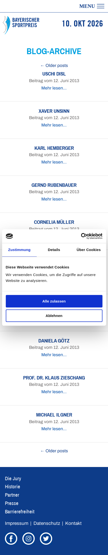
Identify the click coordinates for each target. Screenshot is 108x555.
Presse (11, 503)
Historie (12, 486)
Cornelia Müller (54, 222)
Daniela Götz (54, 340)
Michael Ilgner (54, 414)
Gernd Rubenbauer (54, 185)
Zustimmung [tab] (19, 250)
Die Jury (13, 478)
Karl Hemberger (54, 147)
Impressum (16, 523)
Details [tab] (54, 250)
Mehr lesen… (54, 88)
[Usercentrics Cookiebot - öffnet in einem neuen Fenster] (80, 236)
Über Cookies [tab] (89, 250)
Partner (12, 494)
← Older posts (54, 65)
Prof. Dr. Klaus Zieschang (54, 377)
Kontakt (73, 523)
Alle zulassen (54, 301)
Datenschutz (46, 523)
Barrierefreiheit (19, 511)
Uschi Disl (54, 73)
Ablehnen (54, 316)
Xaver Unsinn (54, 110)
